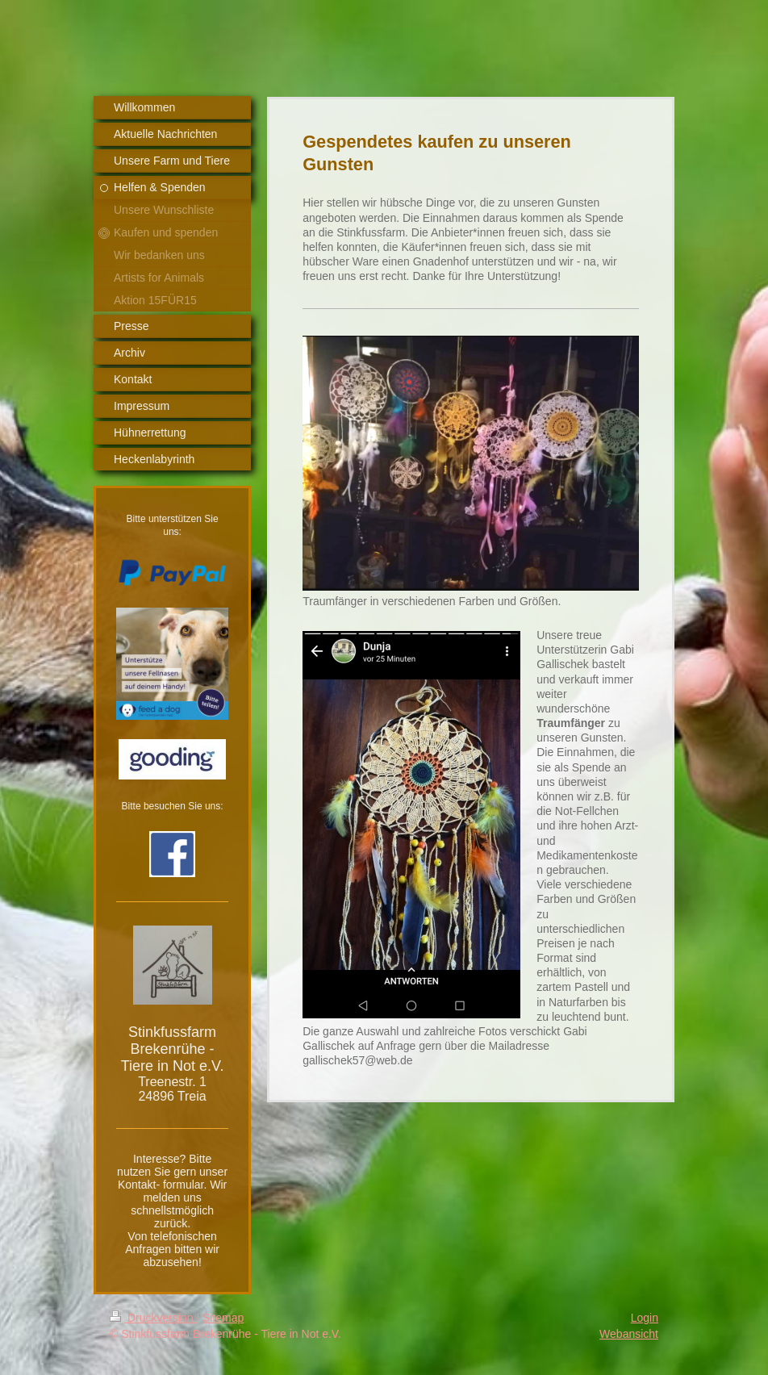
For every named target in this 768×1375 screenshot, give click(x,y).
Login (644, 1317)
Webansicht (628, 1333)
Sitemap (223, 1317)
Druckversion (153, 1317)
